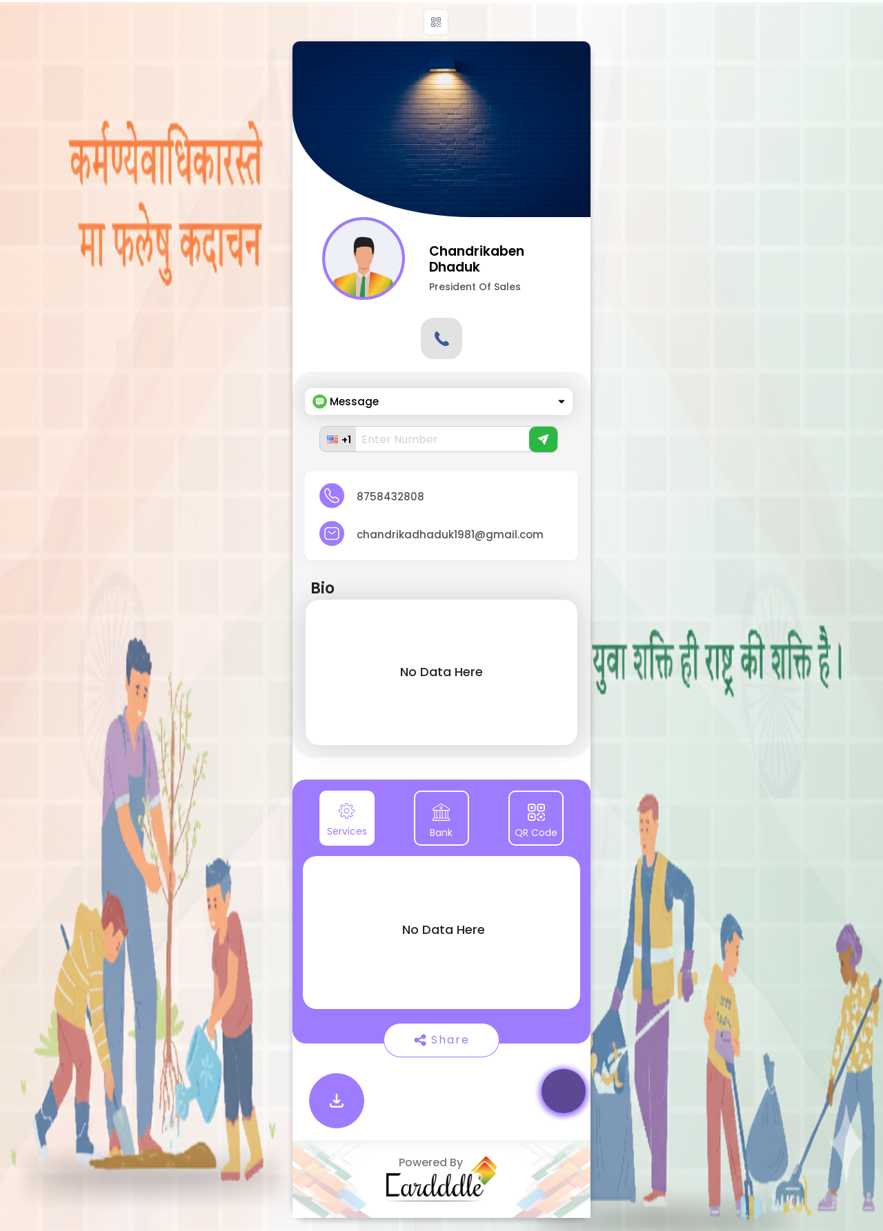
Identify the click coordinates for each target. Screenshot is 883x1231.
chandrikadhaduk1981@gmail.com (450, 534)
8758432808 (390, 496)
